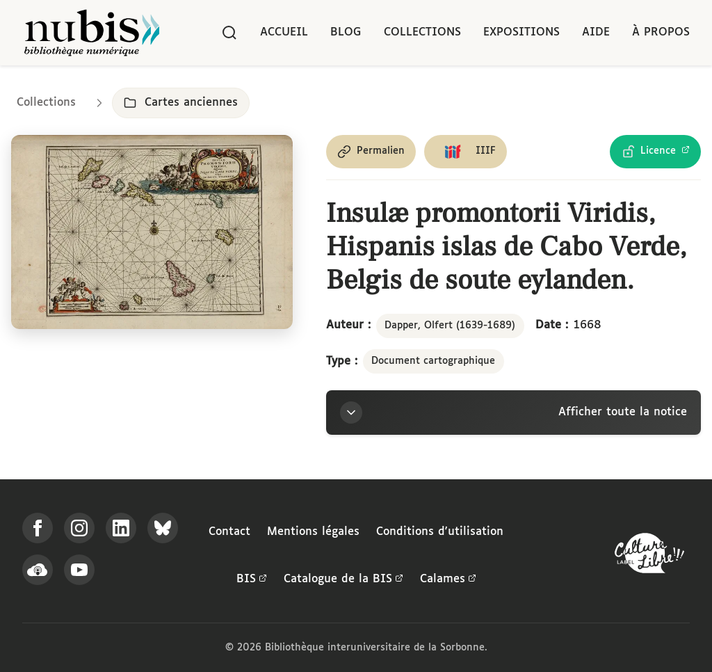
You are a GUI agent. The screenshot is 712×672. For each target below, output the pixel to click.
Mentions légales (313, 532)
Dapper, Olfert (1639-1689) (450, 325)
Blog (346, 32)
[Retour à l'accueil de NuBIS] (91, 32)
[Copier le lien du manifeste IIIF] (465, 151)
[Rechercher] (229, 32)
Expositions (521, 32)
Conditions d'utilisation (439, 532)
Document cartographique (433, 361)
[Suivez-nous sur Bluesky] (162, 528)
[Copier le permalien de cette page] (371, 151)
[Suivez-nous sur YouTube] (79, 569)
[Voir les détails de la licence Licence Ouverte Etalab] (655, 151)
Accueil (284, 32)
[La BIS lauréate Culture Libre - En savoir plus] (649, 556)
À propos (661, 32)
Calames (448, 579)
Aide (596, 32)
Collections (422, 32)
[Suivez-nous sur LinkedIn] (121, 528)
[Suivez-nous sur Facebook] (37, 528)
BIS (251, 579)
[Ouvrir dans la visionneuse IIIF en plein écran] (152, 232)
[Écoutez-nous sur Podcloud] (37, 569)
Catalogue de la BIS (343, 579)
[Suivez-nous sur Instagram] (79, 528)
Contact (229, 532)
